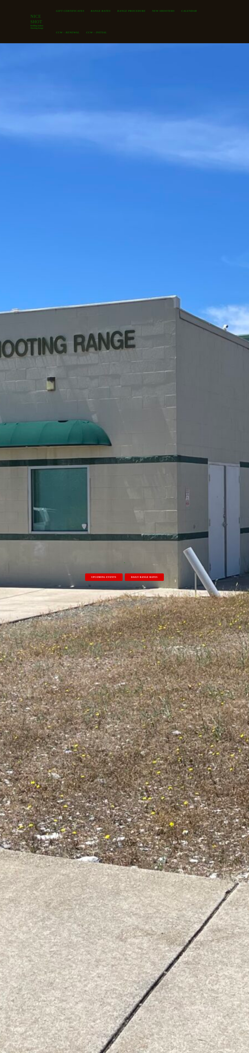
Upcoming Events (103, 577)
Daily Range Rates (144, 577)
